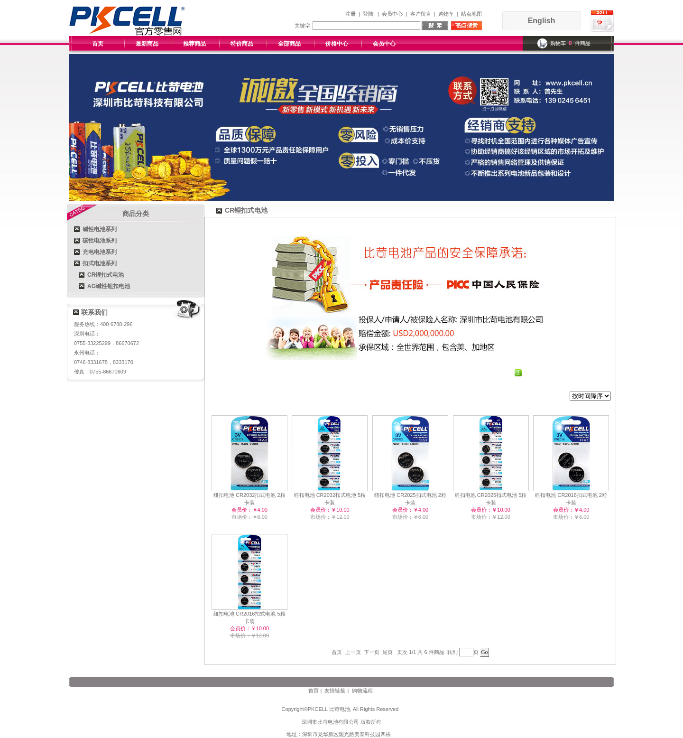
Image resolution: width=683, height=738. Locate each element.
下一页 (371, 652)
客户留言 (420, 14)
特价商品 (242, 43)
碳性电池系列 (100, 240)
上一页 (353, 652)
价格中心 (336, 43)
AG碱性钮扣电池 (108, 286)
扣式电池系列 (100, 263)
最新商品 (147, 43)
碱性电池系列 (100, 229)
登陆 (368, 14)
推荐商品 (194, 43)
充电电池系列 (100, 252)
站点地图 (471, 14)
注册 (350, 14)
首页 (97, 43)
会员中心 (392, 14)
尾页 (387, 652)
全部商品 (289, 43)
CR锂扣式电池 (105, 274)
